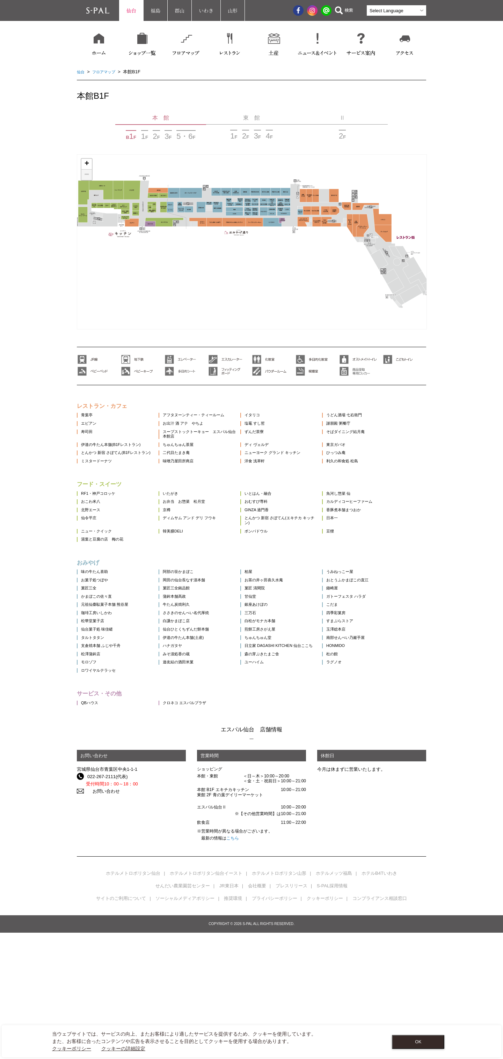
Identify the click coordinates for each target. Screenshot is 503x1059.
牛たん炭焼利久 (186, 685)
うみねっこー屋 (365, 635)
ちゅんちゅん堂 (276, 735)
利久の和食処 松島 (368, 492)
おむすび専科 (273, 542)
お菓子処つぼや (97, 647)
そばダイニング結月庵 (372, 444)
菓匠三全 (90, 660)
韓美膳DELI (182, 585)
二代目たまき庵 (186, 474)
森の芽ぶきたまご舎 (280, 766)
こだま (356, 685)
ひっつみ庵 (360, 474)
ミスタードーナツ (99, 492)
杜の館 (356, 766)
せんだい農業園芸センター (182, 1012)
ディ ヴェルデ (274, 462)
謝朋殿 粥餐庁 (363, 431)
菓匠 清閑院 (272, 660)
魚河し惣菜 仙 (363, 529)
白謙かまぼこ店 (186, 710)
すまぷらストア (365, 710)
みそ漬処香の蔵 (186, 766)
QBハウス (91, 828)
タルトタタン (94, 735)
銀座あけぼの (273, 685)
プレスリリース (291, 1012)
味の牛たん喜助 (97, 635)
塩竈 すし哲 (272, 431)
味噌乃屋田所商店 (188, 492)
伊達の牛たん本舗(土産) (194, 735)
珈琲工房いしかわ (99, 698)
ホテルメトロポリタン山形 (279, 999)
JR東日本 (229, 1012)
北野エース (92, 555)
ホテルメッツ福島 (334, 999)
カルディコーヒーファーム (376, 542)
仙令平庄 (90, 567)
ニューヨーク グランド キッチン (293, 474)
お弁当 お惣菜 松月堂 (195, 542)
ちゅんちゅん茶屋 (188, 462)
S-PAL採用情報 (332, 1012)
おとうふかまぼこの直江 (374, 647)
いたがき (179, 529)
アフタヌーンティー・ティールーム (206, 419)
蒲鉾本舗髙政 (184, 673)
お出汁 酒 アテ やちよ (194, 431)
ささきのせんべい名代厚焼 (197, 698)
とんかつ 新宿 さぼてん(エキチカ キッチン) (296, 570)
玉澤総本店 (360, 723)
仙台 (131, 10)
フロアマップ (107, 71)
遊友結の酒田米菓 (188, 779)
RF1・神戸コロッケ (101, 529)
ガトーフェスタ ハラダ (372, 673)
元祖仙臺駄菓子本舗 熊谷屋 (109, 685)
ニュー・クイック (99, 585)
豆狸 (353, 585)
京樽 (175, 555)
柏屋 (264, 635)
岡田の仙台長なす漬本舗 (195, 647)
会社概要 (257, 1012)
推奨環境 (233, 1024)
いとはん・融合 (276, 529)
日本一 (356, 567)
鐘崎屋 (356, 660)
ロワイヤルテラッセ (101, 791)
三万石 (267, 698)
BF (131, 136)
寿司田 (88, 444)
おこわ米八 (92, 542)
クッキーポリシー (325, 1024)
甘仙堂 (267, 673)
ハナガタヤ (181, 748)
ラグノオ (358, 779)
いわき (206, 10)
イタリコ (269, 419)
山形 (233, 10)
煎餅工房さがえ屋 (278, 723)
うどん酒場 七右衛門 (370, 419)
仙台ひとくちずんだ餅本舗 (197, 723)
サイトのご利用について (121, 1024)
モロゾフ (90, 779)
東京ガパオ (360, 462)
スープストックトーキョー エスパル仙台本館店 (206, 446)
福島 (155, 10)
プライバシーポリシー (274, 1024)
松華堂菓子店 (94, 710)
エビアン (90, 431)
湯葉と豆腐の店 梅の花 (106, 598)
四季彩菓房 (360, 698)
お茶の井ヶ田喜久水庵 (282, 647)
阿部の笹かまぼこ (188, 635)
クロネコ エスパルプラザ (196, 828)
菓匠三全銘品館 (186, 660)
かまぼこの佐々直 (99, 673)
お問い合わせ (101, 917)
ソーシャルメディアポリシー (184, 1024)
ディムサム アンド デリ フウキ (201, 567)
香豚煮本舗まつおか (369, 555)
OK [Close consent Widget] (418, 1041)
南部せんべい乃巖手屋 (372, 735)
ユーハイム (271, 779)
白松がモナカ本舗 (278, 710)
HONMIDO (360, 748)
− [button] (86, 175)
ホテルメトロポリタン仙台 (133, 999)
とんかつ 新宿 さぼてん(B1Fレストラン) (116, 477)
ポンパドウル (273, 585)
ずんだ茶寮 (271, 444)
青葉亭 (88, 419)
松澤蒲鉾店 (92, 766)
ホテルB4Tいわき (379, 999)
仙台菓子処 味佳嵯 (100, 723)
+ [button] (87, 164)
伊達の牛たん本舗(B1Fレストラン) (116, 462)
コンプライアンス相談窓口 (379, 1024)
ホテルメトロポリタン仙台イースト (206, 999)
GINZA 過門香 (274, 555)
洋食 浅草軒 (272, 492)
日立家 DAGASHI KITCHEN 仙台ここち (295, 751)
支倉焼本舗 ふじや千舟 (104, 748)
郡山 (179, 10)
